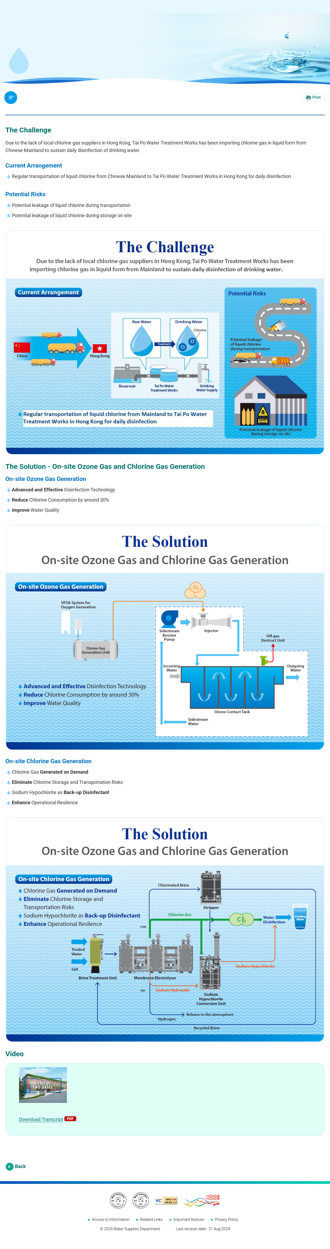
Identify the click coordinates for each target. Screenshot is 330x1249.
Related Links (151, 1226)
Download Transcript (41, 1126)
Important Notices (188, 1226)
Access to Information (110, 1226)
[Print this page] (314, 97)
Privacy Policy (226, 1226)
